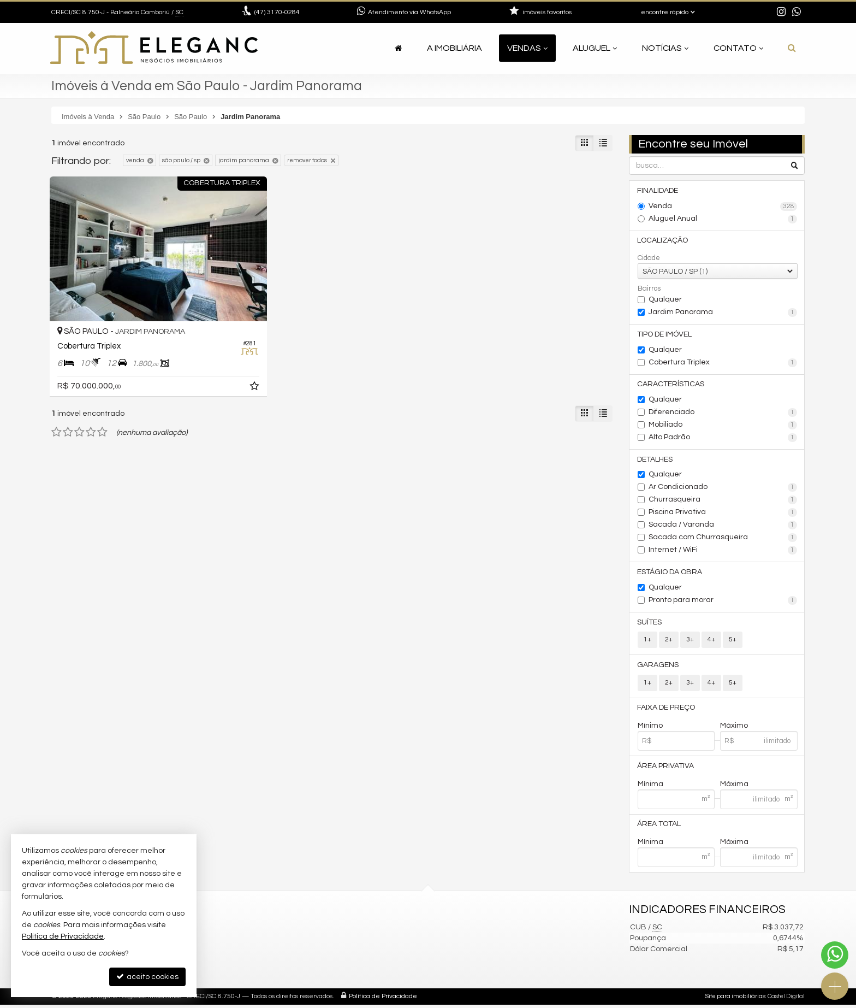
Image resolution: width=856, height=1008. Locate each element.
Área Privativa (666, 769)
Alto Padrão (723, 438)
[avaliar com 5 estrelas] (102, 408)
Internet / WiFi (723, 551)
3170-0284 (277, 12)
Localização (663, 241)
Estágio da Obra (670, 573)
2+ (669, 641)
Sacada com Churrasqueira (723, 539)
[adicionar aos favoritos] (220, 364)
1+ (647, 641)
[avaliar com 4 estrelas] (91, 408)
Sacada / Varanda (723, 526)
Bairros (649, 289)
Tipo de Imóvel (665, 335)
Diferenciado (723, 413)
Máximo (734, 728)
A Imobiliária (454, 48)
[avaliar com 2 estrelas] (68, 408)
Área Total (659, 827)
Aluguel (595, 48)
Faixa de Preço (667, 710)
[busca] (792, 48)
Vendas (527, 48)
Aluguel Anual (723, 219)
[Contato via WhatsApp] (834, 955)
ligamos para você (288, 970)
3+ (690, 641)
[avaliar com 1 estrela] (56, 408)
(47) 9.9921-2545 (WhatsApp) (306, 944)
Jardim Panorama (723, 313)
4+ (711, 641)
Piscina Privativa (723, 514)
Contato (738, 48)
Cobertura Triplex (723, 363)
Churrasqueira (723, 501)
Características (671, 385)
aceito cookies (147, 976)
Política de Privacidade (383, 999)
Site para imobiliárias (735, 1000)
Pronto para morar (723, 602)
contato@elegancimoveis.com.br (315, 957)
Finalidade (658, 190)
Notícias (665, 48)
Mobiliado (723, 426)
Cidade (649, 258)
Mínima (650, 787)
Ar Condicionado (723, 489)
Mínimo (650, 728)
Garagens (658, 667)
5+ (732, 641)
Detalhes (655, 460)
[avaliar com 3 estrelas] (79, 408)
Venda (723, 206)
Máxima (734, 787)
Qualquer (665, 300)
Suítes (650, 624)
